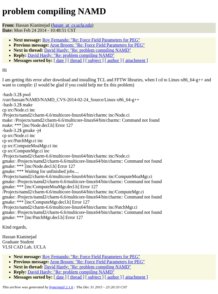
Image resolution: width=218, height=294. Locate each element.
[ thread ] (76, 60)
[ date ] (60, 60)
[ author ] (113, 60)
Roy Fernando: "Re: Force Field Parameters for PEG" (91, 40)
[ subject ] (94, 60)
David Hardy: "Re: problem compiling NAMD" (87, 50)
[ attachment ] (135, 60)
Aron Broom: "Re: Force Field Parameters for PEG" (97, 45)
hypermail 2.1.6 (61, 287)
